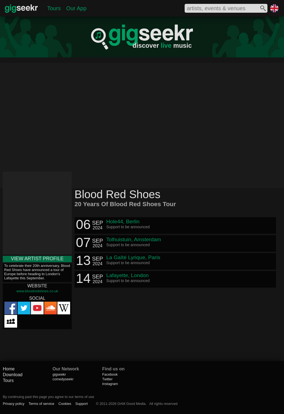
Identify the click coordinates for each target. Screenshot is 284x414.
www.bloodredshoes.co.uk (37, 291)
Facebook (110, 374)
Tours (54, 8)
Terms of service (41, 404)
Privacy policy (13, 404)
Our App (76, 8)
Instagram (110, 384)
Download (12, 374)
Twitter (107, 379)
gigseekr (59, 374)
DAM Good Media (132, 404)
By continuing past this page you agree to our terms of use (48, 397)
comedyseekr (62, 379)
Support (81, 404)
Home (9, 369)
